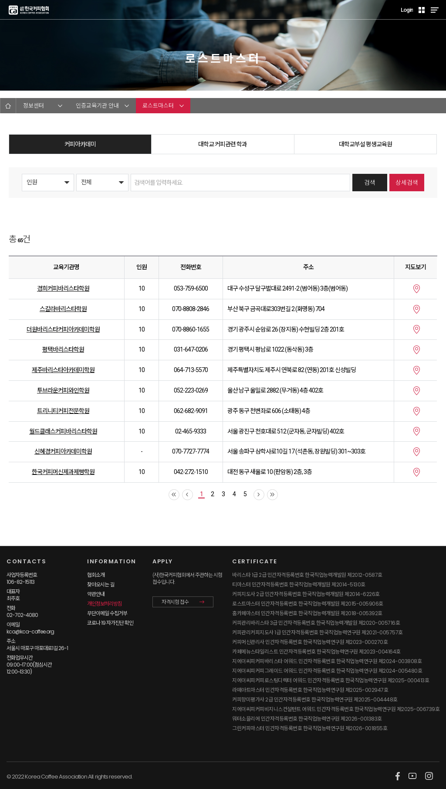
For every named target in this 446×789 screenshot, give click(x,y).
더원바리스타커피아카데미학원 (63, 329)
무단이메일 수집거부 (107, 613)
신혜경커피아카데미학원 (63, 451)
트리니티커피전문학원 (63, 410)
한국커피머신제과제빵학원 (63, 471)
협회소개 (96, 575)
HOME (8, 105)
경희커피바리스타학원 (63, 288)
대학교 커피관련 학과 (222, 144)
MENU (434, 10)
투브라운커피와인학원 (63, 390)
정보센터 (33, 105)
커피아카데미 (80, 144)
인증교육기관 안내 (97, 105)
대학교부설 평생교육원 (365, 144)
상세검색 (406, 182)
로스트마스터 (158, 105)
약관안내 (96, 594)
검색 (369, 182)
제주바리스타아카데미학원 (63, 369)
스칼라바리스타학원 (63, 308)
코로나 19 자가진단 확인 (110, 622)
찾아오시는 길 (100, 584)
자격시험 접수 (175, 602)
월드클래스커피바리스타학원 (63, 431)
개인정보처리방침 (104, 603)
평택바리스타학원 (63, 349)
